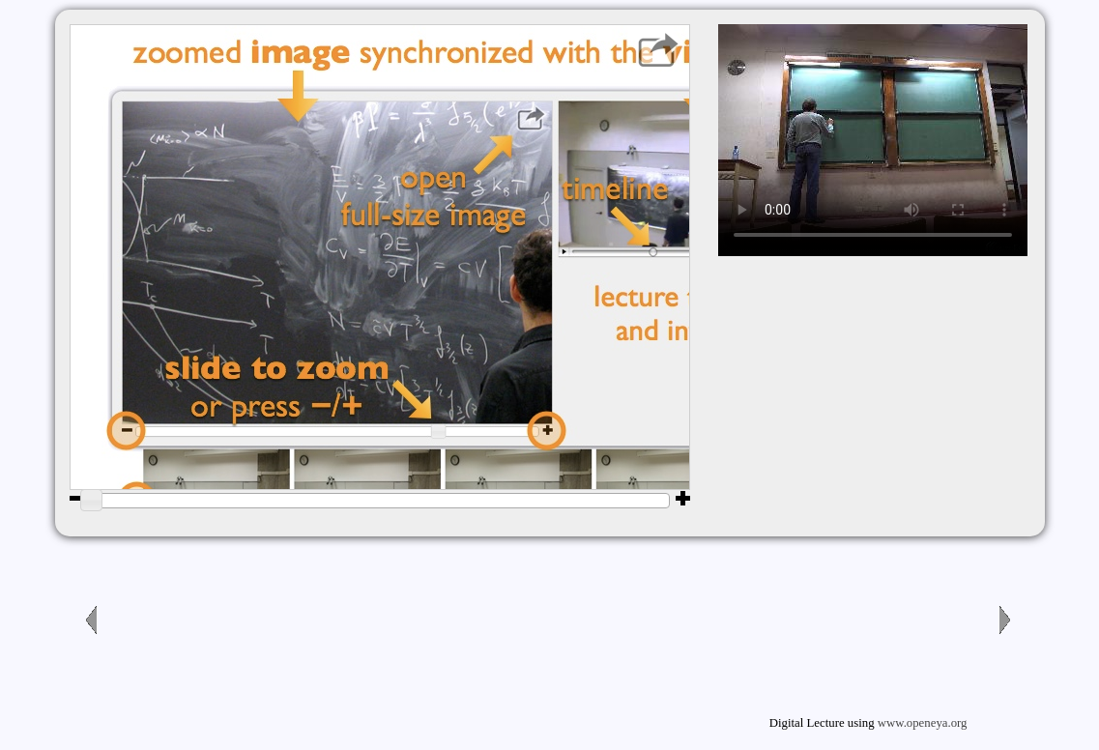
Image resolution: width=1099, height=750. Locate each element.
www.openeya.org (923, 723)
